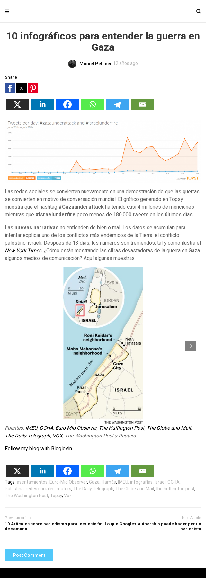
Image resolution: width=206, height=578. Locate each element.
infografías (141, 482)
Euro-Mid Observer (75, 428)
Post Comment (29, 555)
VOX (57, 436)
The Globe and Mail (169, 428)
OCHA (46, 428)
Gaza (94, 482)
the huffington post (175, 488)
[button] (10, 88)
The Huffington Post (121, 428)
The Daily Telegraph (27, 436)
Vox (68, 495)
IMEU (31, 428)
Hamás (109, 482)
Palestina (14, 488)
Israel (160, 482)
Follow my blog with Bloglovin (38, 448)
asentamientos (32, 482)
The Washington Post (26, 495)
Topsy (56, 495)
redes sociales (40, 488)
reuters (64, 488)
